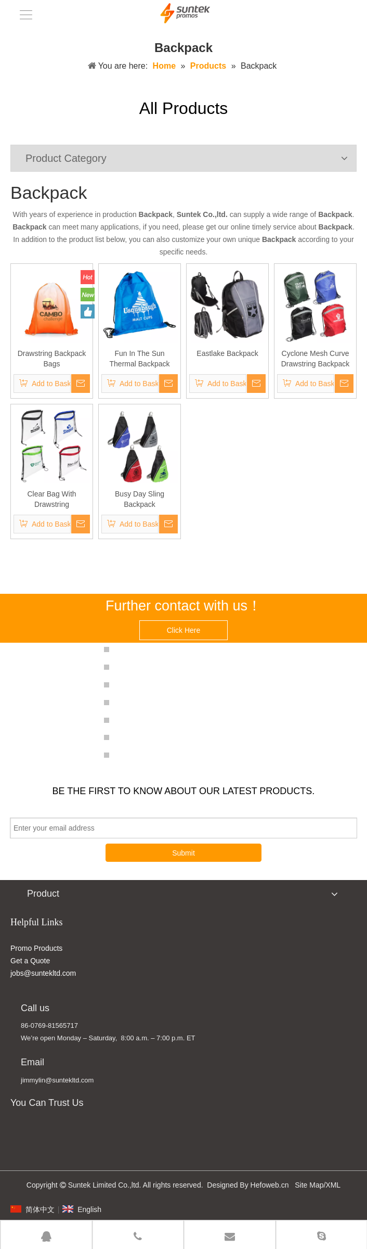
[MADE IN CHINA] (20, 1136)
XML (332, 1185)
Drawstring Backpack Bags (52, 358)
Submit (183, 853)
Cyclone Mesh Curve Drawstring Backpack (315, 358)
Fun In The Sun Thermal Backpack (140, 358)
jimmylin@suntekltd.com (57, 1080)
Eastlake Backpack (227, 353)
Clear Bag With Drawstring (51, 499)
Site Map (309, 1185)
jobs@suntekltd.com (43, 973)
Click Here (184, 630)
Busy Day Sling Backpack (139, 499)
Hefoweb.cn (270, 1185)
